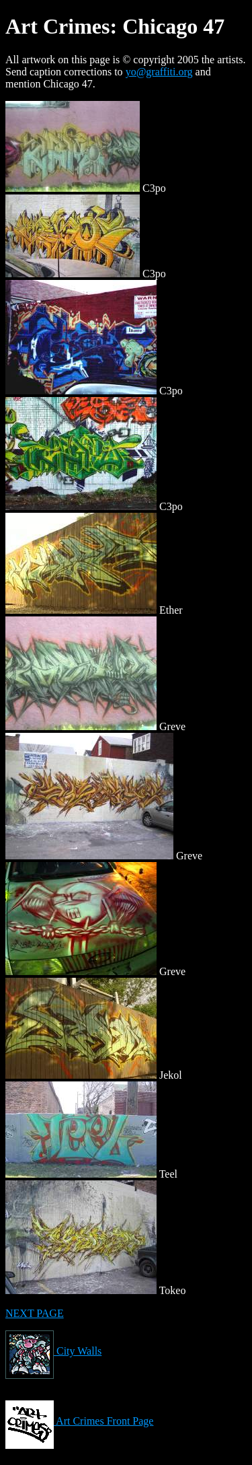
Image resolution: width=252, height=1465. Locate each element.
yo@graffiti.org (159, 71)
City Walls (53, 1351)
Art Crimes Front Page (79, 1421)
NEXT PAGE (34, 1313)
